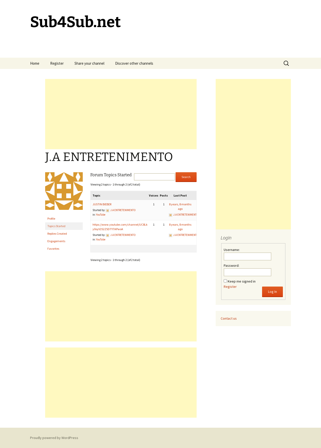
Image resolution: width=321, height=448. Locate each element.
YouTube (100, 214)
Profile (51, 218)
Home (34, 63)
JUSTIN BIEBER (102, 204)
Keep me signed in (242, 281)
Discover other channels (134, 63)
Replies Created (57, 233)
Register (57, 63)
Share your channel (89, 63)
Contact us (229, 318)
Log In (272, 291)
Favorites (53, 248)
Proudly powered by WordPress (54, 437)
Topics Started (56, 226)
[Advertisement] (121, 114)
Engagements (56, 241)
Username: (232, 249)
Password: (231, 265)
